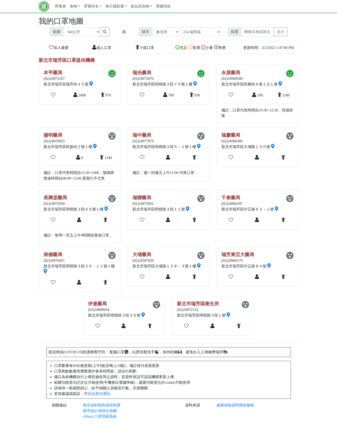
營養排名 (91, 6)
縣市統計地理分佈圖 (100, 411)
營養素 (60, 6)
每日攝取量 (114, 6)
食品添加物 (140, 6)
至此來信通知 (99, 394)
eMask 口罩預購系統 (100, 416)
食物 (73, 6)
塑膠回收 (163, 6)
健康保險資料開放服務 (235, 405)
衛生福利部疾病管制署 (102, 405)
